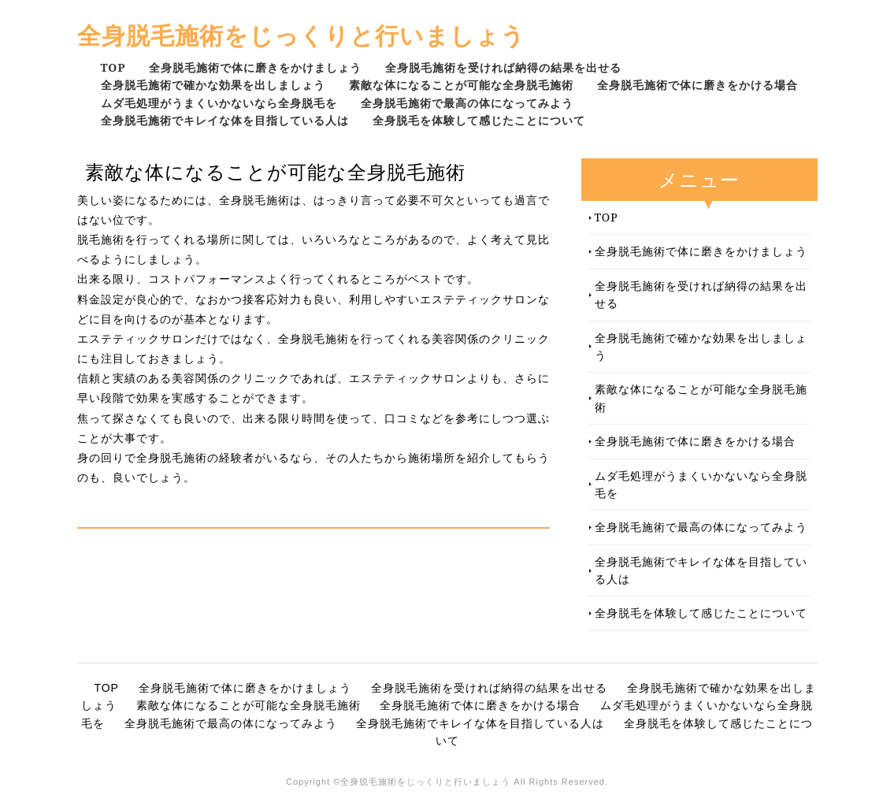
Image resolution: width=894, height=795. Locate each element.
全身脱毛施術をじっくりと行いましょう (301, 35)
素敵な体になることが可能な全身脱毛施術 (461, 84)
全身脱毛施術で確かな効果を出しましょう (213, 84)
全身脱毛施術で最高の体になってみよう (467, 102)
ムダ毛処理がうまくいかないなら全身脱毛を (219, 102)
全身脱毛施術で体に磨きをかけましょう (255, 67)
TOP (113, 67)
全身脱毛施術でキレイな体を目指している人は (225, 120)
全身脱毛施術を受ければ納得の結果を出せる (503, 67)
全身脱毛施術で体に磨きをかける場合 (697, 84)
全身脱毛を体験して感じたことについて (479, 120)
